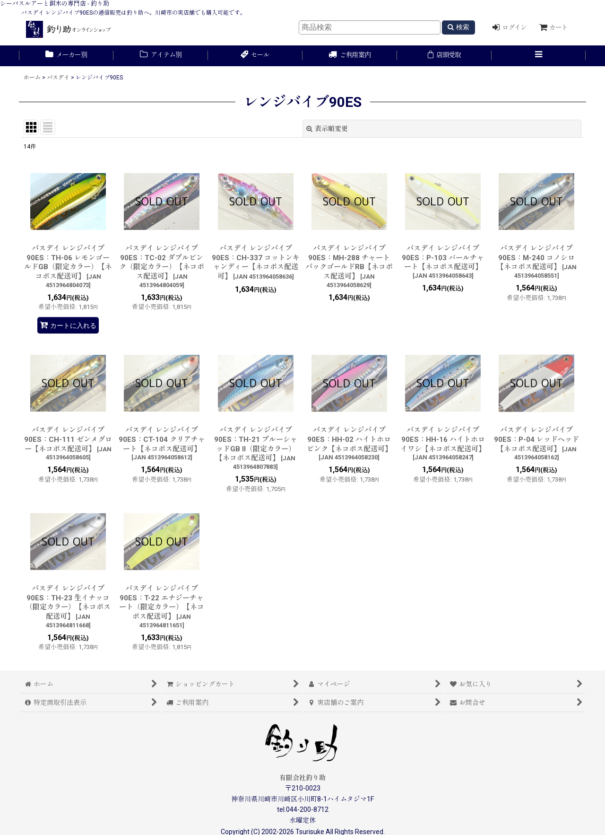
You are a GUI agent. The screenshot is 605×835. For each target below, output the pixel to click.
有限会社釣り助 (302, 778)
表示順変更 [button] (327, 128)
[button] (539, 55)
